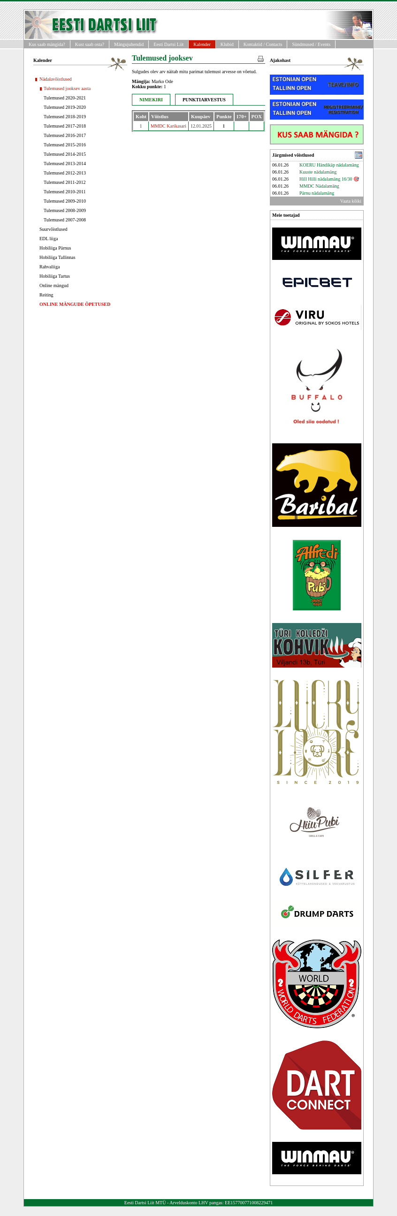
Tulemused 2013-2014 (65, 163)
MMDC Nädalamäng (319, 186)
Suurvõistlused (53, 229)
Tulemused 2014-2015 (65, 154)
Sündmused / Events (311, 44)
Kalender (202, 44)
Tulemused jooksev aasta (67, 88)
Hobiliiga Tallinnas (57, 257)
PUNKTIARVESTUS (204, 99)
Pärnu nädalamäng (316, 193)
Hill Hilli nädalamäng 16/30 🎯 (329, 179)
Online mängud (54, 285)
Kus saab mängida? (47, 44)
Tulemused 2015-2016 (65, 144)
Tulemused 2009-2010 (65, 201)
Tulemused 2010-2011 (65, 191)
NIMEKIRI (151, 99)
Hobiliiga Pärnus (55, 248)
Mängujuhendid (129, 44)
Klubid (227, 44)
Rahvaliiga (49, 266)
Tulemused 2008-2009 (65, 210)
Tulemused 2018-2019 (65, 116)
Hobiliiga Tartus (54, 276)
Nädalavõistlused (55, 79)
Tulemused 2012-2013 (65, 172)
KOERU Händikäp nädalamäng (329, 164)
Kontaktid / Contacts (263, 44)
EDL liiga (48, 238)
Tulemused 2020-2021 (65, 97)
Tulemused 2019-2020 (65, 107)
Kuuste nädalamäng (317, 172)
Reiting (46, 294)
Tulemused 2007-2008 (65, 219)
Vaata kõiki (350, 201)
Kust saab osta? (89, 44)
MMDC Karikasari (168, 126)
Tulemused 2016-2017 (65, 135)
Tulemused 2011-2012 (65, 182)
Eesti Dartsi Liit (168, 44)
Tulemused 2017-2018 (65, 126)
